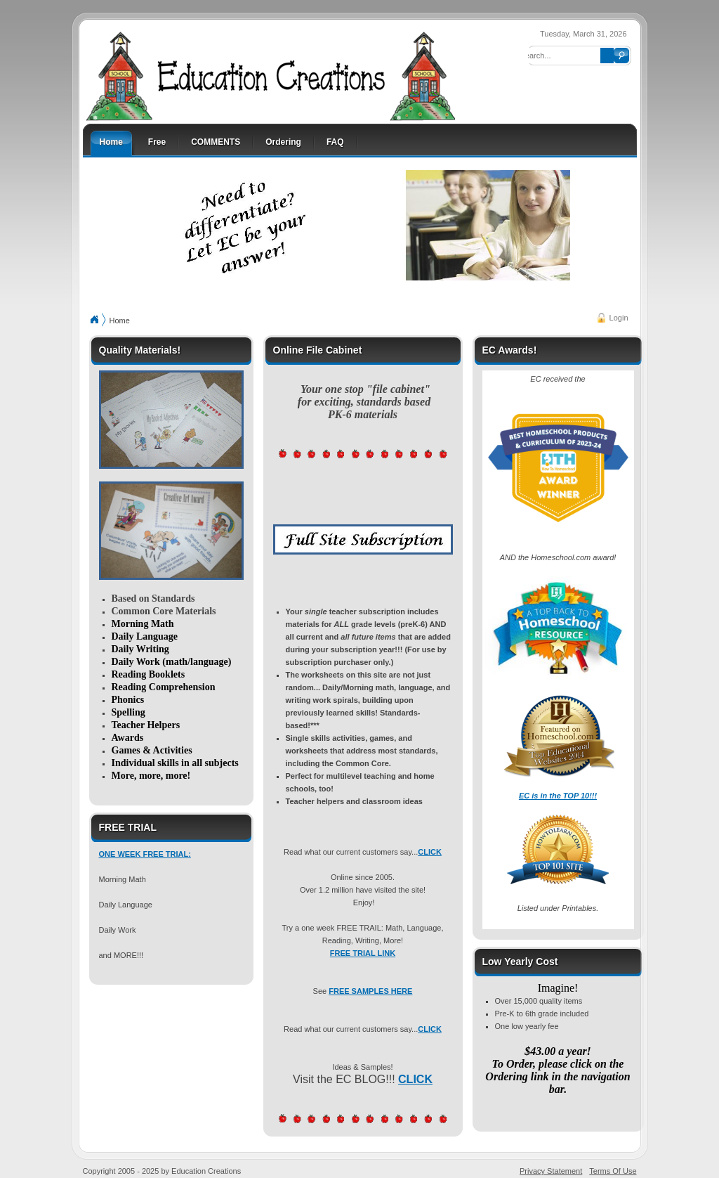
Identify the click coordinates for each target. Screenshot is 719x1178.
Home (120, 320)
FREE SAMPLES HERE (370, 991)
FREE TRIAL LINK (362, 953)
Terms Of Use (612, 1171)
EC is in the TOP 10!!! (558, 795)
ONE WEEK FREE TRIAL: (145, 854)
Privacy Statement (551, 1171)
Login (618, 317)
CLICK (430, 852)
